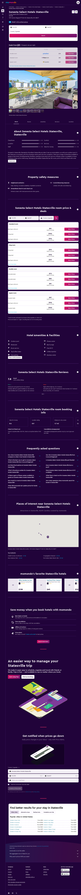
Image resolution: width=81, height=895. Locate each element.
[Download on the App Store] (65, 873)
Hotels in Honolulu (15, 822)
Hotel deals (11, 6)
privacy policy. (36, 791)
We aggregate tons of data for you (44, 854)
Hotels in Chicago (14, 829)
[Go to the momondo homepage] (11, 2)
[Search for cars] (3, 14)
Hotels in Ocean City (15, 831)
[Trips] (3, 22)
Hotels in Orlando (48, 824)
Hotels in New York (15, 820)
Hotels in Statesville (59, 6)
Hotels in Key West (48, 822)
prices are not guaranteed (42, 846)
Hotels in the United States (34, 6)
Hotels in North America (21, 6)
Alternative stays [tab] (25, 812)
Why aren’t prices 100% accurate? (44, 857)
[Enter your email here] (45, 780)
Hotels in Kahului (14, 824)
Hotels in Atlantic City (49, 831)
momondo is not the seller (44, 851)
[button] (2, 2)
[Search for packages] (3, 17)
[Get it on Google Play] (65, 870)
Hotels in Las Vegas (48, 820)
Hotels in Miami (47, 827)
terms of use (28, 791)
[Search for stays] (3, 10)
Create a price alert (31, 634)
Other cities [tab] (14, 812)
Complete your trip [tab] (49, 812)
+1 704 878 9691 (13, 19)
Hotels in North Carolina (47, 6)
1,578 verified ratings (22, 22)
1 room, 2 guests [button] (15, 31)
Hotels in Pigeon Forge (49, 829)
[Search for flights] (3, 7)
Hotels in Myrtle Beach (16, 827)
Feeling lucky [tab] (36, 812)
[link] (43, 641)
